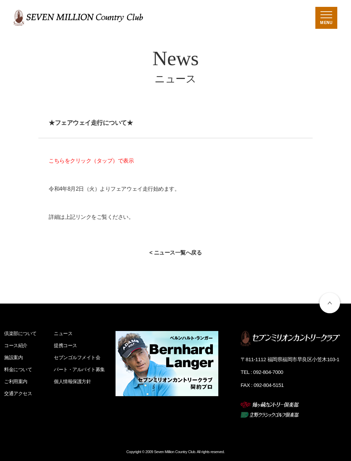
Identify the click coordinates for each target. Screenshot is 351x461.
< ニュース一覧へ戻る (175, 253)
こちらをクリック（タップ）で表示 (91, 161)
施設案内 (13, 357)
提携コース (65, 345)
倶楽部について (20, 333)
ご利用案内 (15, 381)
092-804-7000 (268, 372)
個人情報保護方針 (72, 381)
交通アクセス (18, 393)
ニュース (63, 333)
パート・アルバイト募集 (79, 369)
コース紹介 (15, 345)
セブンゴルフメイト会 (77, 357)
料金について (18, 369)
